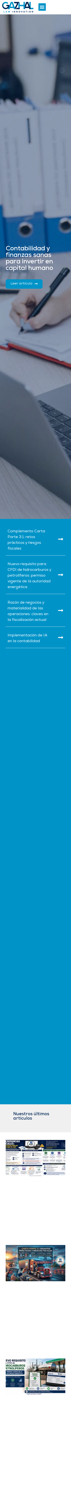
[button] (42, 7)
